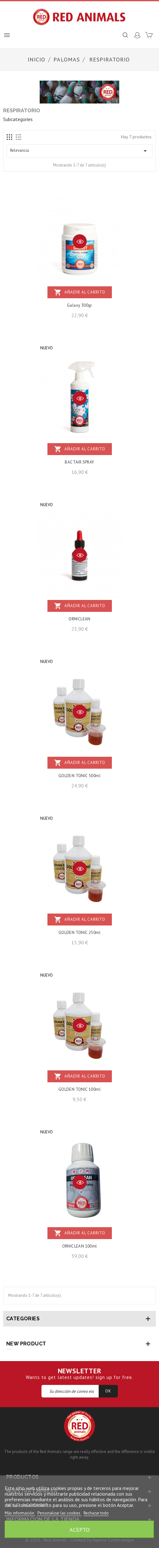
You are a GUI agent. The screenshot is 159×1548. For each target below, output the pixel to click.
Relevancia (79, 151)
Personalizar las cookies (59, 1513)
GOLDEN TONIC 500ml (79, 775)
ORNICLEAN (79, 619)
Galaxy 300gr (79, 305)
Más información (20, 1513)
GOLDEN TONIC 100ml (79, 1089)
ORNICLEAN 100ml (79, 1246)
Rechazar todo (96, 1513)
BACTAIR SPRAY (79, 462)
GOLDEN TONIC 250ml (79, 932)
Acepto (79, 1529)
